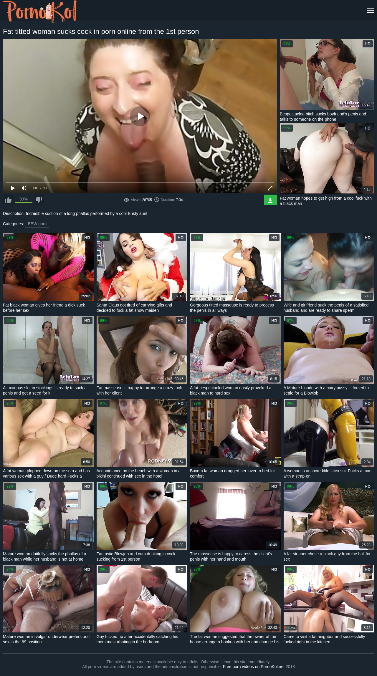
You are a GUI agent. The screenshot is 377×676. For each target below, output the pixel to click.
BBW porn (37, 223)
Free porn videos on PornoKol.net (254, 666)
